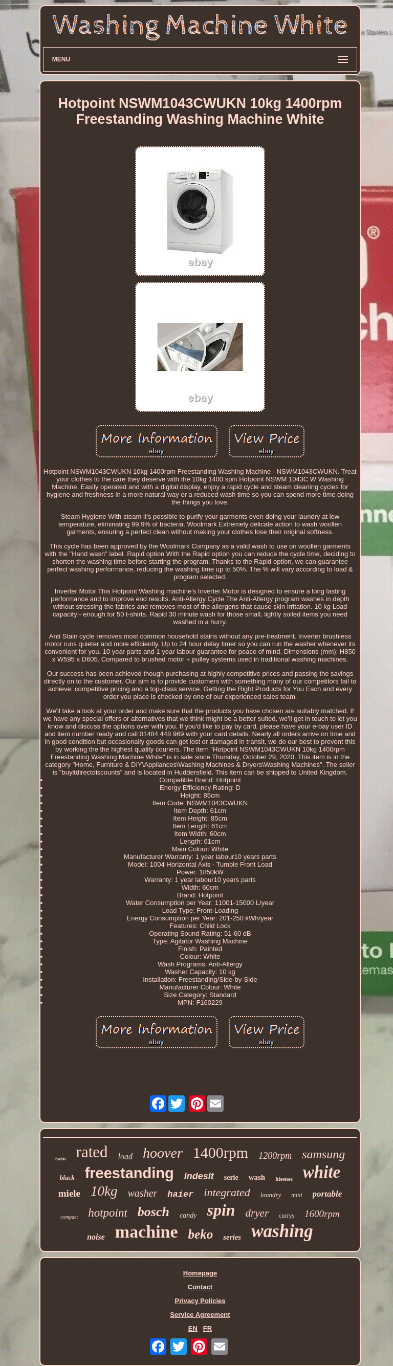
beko (200, 1234)
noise (96, 1236)
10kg (104, 1191)
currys (286, 1215)
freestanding (129, 1173)
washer (143, 1193)
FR (207, 1328)
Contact (200, 1287)
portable (327, 1194)
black (67, 1177)
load (125, 1156)
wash (257, 1177)
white (321, 1172)
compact (69, 1217)
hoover (163, 1153)
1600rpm (322, 1213)
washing (282, 1231)
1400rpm (220, 1152)
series (232, 1237)
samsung (323, 1154)
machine (146, 1231)
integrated (227, 1192)
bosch (153, 1211)
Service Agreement (200, 1314)
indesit (199, 1176)
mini (296, 1195)
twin (60, 1158)
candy (188, 1215)
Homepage (200, 1273)
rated (92, 1152)
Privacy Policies (199, 1301)
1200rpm (275, 1156)
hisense (284, 1179)
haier (180, 1194)
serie (231, 1177)
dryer (257, 1213)
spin (221, 1210)
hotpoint (107, 1212)
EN (193, 1328)
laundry (270, 1195)
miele (69, 1193)
